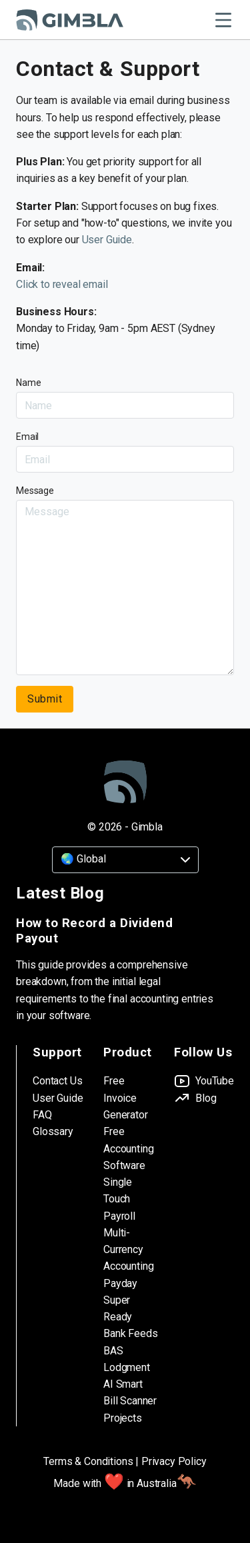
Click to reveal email (62, 284)
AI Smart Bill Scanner (130, 1392)
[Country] (125, 859)
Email (27, 436)
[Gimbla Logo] (69, 20)
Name (28, 382)
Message (35, 490)
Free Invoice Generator (125, 1097)
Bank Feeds (130, 1333)
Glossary (53, 1131)
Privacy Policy (174, 1461)
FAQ (42, 1114)
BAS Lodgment (126, 1359)
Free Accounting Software (128, 1148)
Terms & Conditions (88, 1461)
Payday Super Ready (120, 1300)
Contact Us (57, 1080)
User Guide (107, 239)
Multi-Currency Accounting (128, 1249)
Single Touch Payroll (119, 1199)
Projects (122, 1418)
